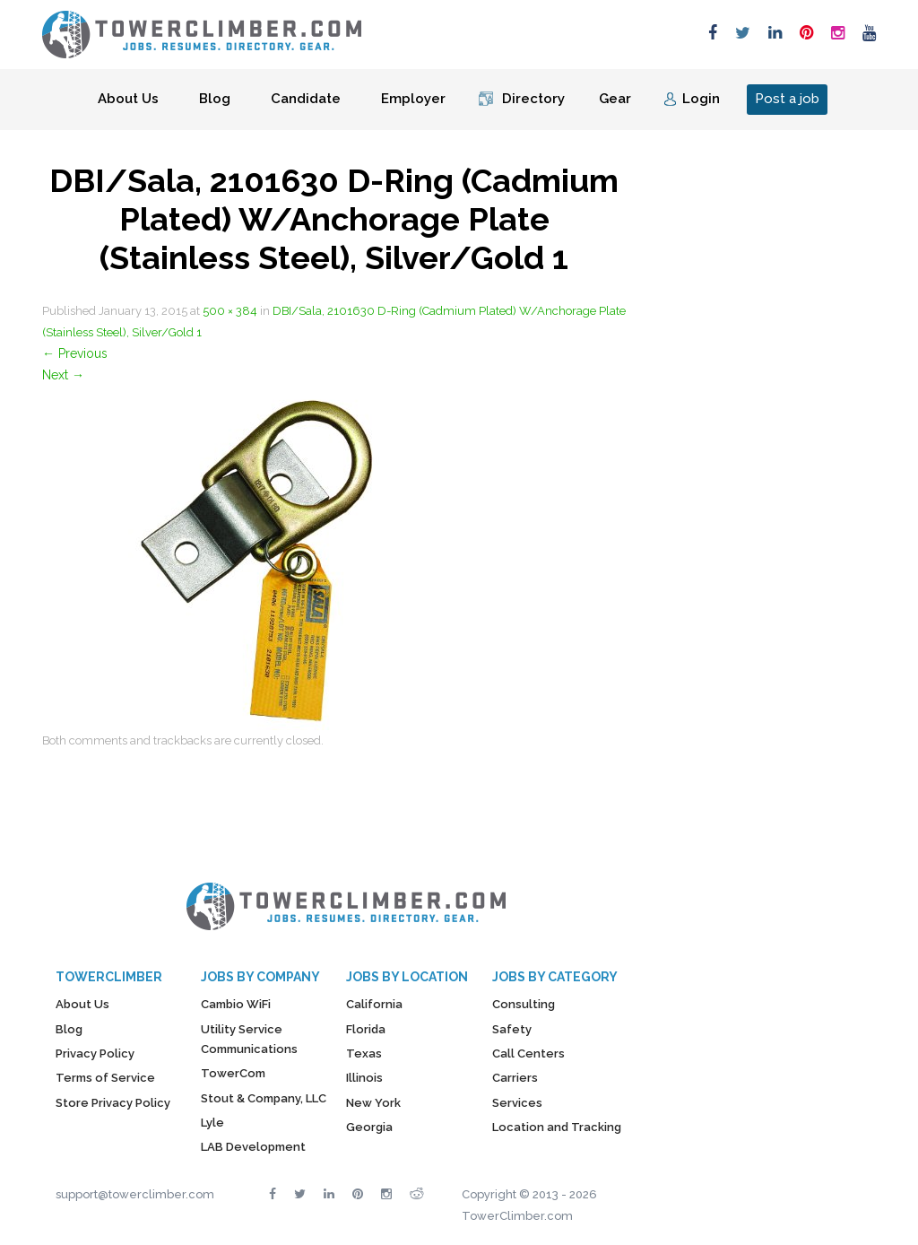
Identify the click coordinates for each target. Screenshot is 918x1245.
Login (701, 99)
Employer (413, 99)
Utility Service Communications (249, 1039)
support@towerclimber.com (135, 1194)
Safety (512, 1029)
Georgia (369, 1127)
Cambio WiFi (236, 1004)
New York (373, 1103)
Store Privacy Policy (113, 1103)
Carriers (515, 1077)
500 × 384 (230, 311)
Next (63, 375)
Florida (365, 1029)
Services (517, 1103)
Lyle (212, 1122)
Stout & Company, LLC (263, 1098)
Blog (214, 99)
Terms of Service (105, 1077)
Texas (364, 1053)
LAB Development (253, 1147)
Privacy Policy (95, 1053)
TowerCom (233, 1073)
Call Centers (528, 1053)
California (374, 1004)
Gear (615, 99)
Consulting (523, 1004)
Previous (75, 353)
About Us (128, 99)
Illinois (364, 1077)
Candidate (306, 99)
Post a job (787, 99)
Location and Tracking (556, 1127)
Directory (533, 99)
